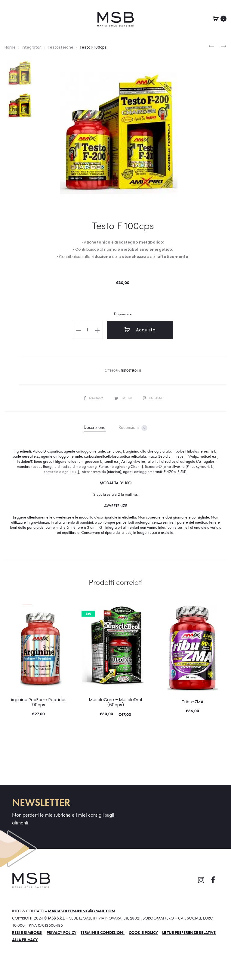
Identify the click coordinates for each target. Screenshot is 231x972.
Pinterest (152, 398)
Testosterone (60, 47)
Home (10, 47)
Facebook (94, 398)
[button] (78, 330)
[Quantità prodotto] (88, 329)
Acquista (140, 330)
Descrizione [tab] (95, 427)
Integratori (32, 47)
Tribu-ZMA (192, 702)
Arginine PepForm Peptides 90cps (38, 702)
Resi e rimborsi (27, 932)
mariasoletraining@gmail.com (81, 911)
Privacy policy (61, 932)
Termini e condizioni (103, 932)
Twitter (123, 398)
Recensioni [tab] (133, 427)
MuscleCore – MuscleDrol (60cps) (115, 702)
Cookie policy (143, 932)
